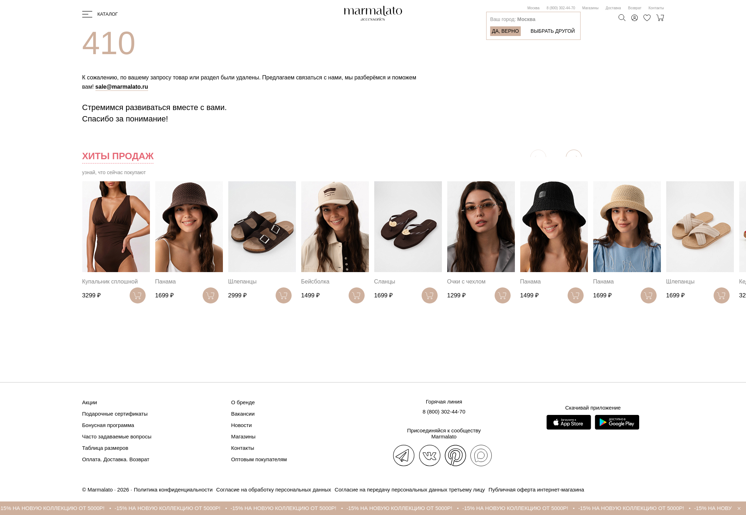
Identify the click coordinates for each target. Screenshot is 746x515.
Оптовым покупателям (259, 459)
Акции (89, 402)
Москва (533, 8)
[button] (574, 158)
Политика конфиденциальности (173, 490)
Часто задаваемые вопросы (117, 436)
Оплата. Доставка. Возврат (116, 459)
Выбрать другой (553, 31)
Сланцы (384, 282)
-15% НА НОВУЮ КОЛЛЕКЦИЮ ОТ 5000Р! (59, 508)
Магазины (590, 8)
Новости (241, 425)
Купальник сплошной (110, 282)
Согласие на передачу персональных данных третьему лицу (410, 490)
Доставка (613, 8)
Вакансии (243, 414)
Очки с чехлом (466, 282)
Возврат (635, 8)
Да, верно (505, 31)
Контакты (656, 8)
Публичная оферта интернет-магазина (536, 490)
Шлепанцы (242, 282)
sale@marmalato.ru (121, 87)
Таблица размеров (105, 448)
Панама (165, 282)
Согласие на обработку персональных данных (273, 490)
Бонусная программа (108, 425)
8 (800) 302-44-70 (561, 8)
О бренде (243, 402)
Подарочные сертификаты (115, 414)
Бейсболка (315, 282)
